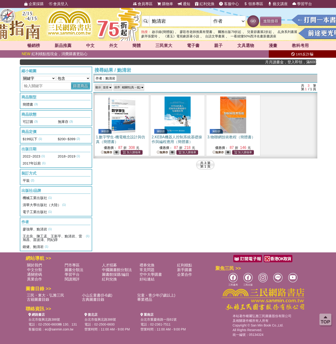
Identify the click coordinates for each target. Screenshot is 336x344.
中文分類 (34, 270)
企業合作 (184, 274)
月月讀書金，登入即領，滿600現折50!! (294, 62)
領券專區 (253, 4)
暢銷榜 (33, 45)
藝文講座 (277, 4)
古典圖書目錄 (93, 299)
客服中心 (229, 4)
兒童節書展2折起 (259, 32)
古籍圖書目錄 (38, 299)
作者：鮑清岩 (105, 78)
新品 (63, 45)
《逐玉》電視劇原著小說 (181, 36)
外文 (113, 45)
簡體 (136, 45)
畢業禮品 (144, 299)
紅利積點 (184, 265)
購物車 (165, 4)
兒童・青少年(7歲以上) (156, 295)
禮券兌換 (147, 265)
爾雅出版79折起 (229, 32)
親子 (218, 45)
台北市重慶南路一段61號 (158, 319)
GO (253, 21)
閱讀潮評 (72, 279)
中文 (90, 45)
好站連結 (147, 279)
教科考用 (300, 45)
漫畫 (273, 45)
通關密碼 (34, 274)
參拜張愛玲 (149, 36)
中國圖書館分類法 (117, 270)
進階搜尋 (270, 21)
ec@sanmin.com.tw (59, 329)
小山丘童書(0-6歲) (97, 295)
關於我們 (34, 265)
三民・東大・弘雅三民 (45, 295)
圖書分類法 (74, 270)
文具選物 (245, 45)
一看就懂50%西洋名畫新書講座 (253, 36)
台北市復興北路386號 (44, 319)
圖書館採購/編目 (115, 274)
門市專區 (72, 265)
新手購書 (184, 270)
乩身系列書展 (287, 32)
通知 (184, 4)
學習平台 (302, 4)
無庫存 (106, 152)
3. (231, 137)
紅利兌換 (204, 4)
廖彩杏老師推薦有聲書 (196, 32)
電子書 (193, 45)
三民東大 (163, 45)
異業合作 (34, 279)
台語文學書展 (215, 36)
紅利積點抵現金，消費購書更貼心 (55, 54)
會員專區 (143, 4)
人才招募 (109, 265)
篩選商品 (80, 86)
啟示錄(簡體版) (163, 32)
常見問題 (147, 270)
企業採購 (34, 4)
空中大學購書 (151, 274)
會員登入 (58, 4)
